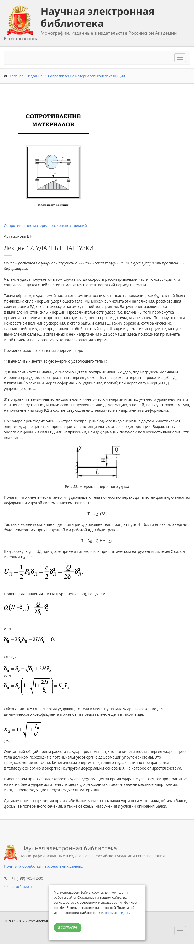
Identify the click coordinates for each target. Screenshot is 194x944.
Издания (35, 75)
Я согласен (67, 927)
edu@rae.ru (22, 886)
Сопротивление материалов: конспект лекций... (88, 75)
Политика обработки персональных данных (43, 866)
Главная (16, 75)
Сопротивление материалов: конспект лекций (45, 225)
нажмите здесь (117, 912)
